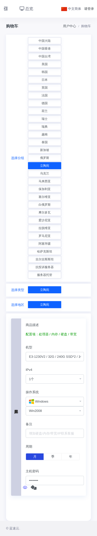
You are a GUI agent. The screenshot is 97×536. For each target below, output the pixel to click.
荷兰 (45, 111)
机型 (29, 347)
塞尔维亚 (45, 197)
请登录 (89, 9)
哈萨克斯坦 (44, 251)
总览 (26, 9)
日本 (45, 80)
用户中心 (69, 26)
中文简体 (71, 9)
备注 (29, 424)
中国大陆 (45, 41)
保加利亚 (45, 189)
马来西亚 (45, 181)
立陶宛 (44, 165)
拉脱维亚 (45, 228)
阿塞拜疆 (45, 243)
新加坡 (44, 150)
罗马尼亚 (45, 236)
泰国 (45, 142)
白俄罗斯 (45, 204)
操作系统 (32, 392)
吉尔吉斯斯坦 (45, 259)
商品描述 (32, 325)
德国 (45, 103)
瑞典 (45, 126)
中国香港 (45, 48)
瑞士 (45, 119)
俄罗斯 (44, 158)
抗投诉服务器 (45, 267)
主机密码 (32, 471)
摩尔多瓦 (45, 212)
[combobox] (55, 356)
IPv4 (29, 370)
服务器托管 (44, 275)
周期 (29, 446)
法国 (45, 95)
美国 (45, 64)
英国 (45, 87)
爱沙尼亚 (45, 220)
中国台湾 (45, 56)
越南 (45, 134)
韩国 (45, 72)
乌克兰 (44, 173)
